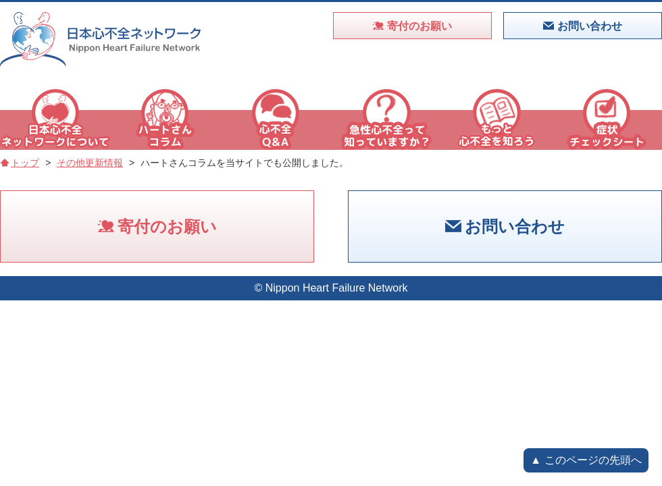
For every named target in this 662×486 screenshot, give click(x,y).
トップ (19, 162)
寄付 (412, 26)
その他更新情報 (90, 162)
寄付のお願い (157, 226)
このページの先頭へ (593, 460)
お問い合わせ (505, 226)
